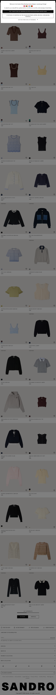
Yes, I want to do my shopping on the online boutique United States (28, 11)
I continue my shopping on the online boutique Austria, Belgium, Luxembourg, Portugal (28, 16)
